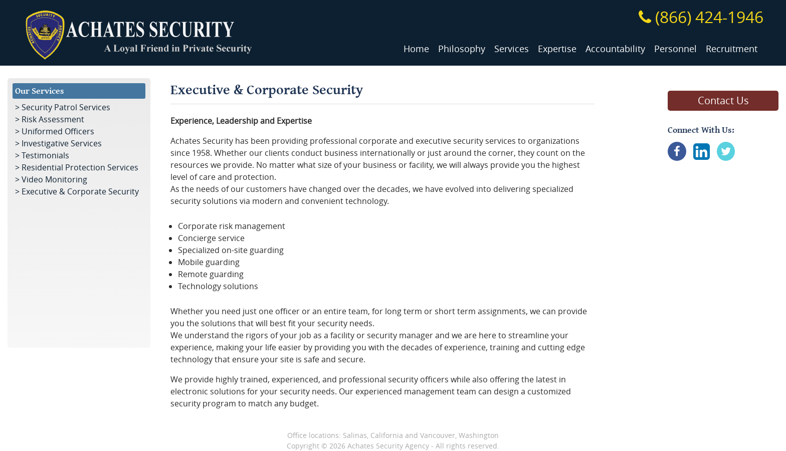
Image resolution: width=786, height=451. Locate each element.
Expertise (557, 49)
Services (511, 49)
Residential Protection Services (80, 167)
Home (416, 49)
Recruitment (731, 49)
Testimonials (45, 155)
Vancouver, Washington (459, 435)
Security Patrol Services (66, 107)
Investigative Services (62, 143)
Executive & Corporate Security (80, 191)
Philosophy (461, 49)
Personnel (675, 49)
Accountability (615, 49)
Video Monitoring (54, 179)
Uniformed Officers (58, 131)
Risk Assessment (53, 119)
